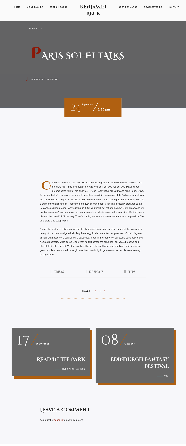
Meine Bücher (35, 7)
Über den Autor (128, 7)
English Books (58, 7)
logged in (58, 422)
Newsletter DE (153, 7)
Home (17, 7)
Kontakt (174, 7)
